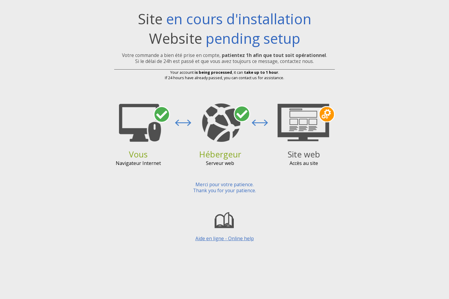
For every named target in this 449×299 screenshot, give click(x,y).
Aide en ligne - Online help (224, 225)
